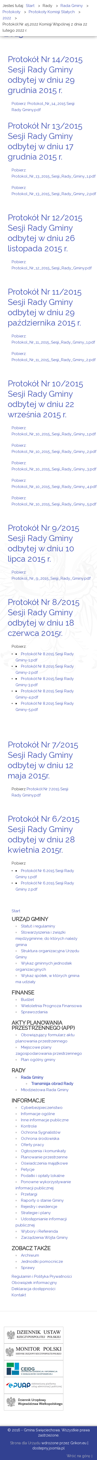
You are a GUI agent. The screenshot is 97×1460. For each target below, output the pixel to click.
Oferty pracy (32, 1144)
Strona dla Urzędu (24, 1443)
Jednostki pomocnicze (42, 1261)
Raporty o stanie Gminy (42, 1200)
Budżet (27, 999)
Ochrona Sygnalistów (41, 1132)
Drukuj (77, 100)
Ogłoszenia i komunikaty (43, 1151)
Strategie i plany (36, 1212)
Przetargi (29, 1194)
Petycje (27, 1169)
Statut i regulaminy (38, 926)
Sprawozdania (34, 1012)
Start (16, 911)
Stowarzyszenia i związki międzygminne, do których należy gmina (46, 938)
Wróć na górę (80, 1456)
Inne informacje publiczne (45, 1120)
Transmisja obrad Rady (52, 1083)
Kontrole (29, 1126)
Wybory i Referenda (39, 1231)
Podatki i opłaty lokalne (42, 1175)
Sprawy (28, 1267)
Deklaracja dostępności (33, 1289)
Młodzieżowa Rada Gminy (45, 1090)
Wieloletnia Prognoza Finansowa (51, 1005)
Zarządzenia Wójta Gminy (44, 1237)
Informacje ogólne (38, 1113)
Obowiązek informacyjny (34, 1282)
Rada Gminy (32, 1077)
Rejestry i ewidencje (39, 1206)
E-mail (84, 100)
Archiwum (30, 1255)
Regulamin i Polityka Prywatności (42, 1276)
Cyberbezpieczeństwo (42, 1107)
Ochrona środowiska (40, 1138)
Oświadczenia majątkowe (44, 1163)
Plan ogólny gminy (38, 1059)
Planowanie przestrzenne (44, 1157)
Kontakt (19, 1295)
